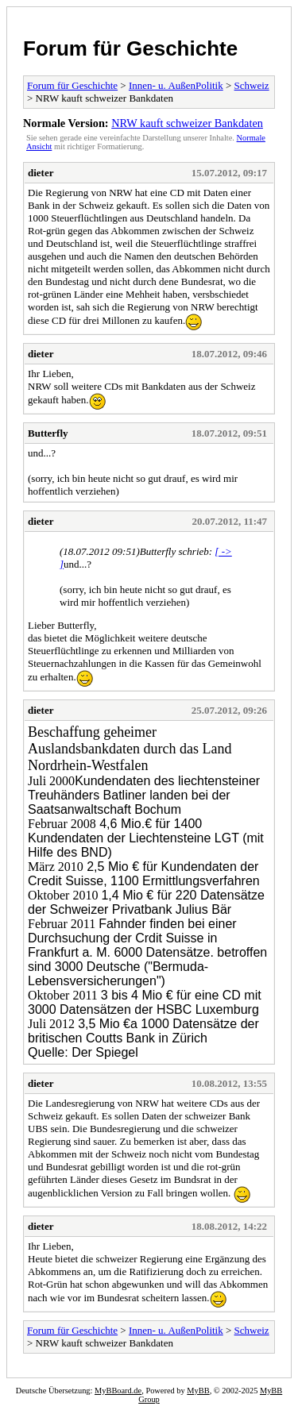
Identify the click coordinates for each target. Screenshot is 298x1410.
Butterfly (48, 433)
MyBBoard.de (118, 1390)
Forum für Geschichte (130, 48)
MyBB (198, 1390)
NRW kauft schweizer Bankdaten (187, 123)
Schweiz (251, 85)
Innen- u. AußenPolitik (176, 85)
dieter (40, 173)
